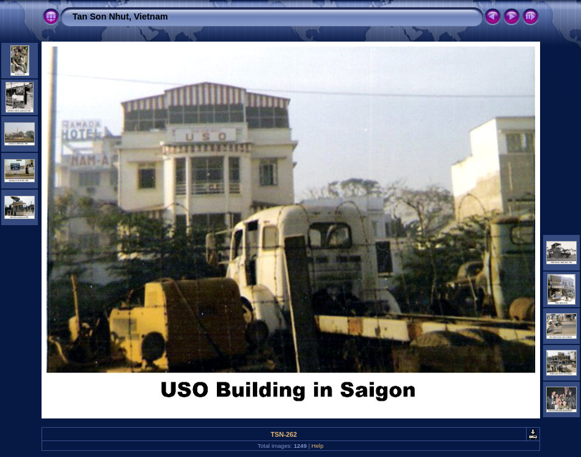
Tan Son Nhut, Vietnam (120, 16)
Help (318, 445)
